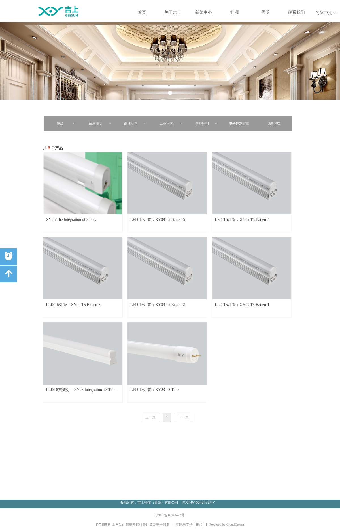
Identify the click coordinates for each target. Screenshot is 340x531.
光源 (66, 123)
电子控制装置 (239, 124)
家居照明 (100, 123)
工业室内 (171, 123)
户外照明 (206, 123)
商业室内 (135, 123)
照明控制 (274, 124)
